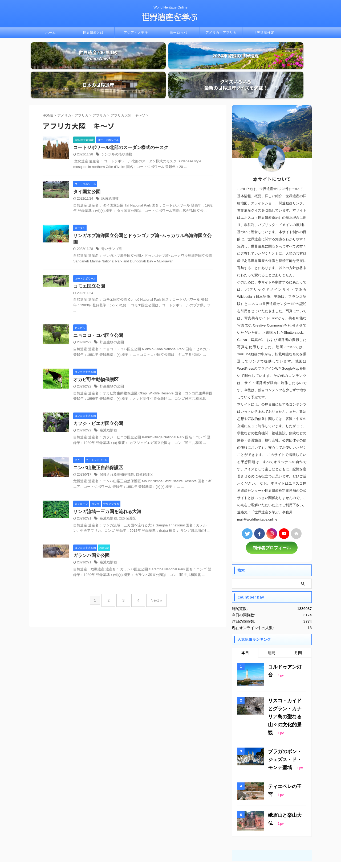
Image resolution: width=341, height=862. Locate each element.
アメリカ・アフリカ (221, 33)
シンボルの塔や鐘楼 (115, 129)
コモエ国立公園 (88, 256)
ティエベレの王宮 (284, 747)
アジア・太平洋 (136, 33)
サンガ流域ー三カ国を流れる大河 (105, 483)
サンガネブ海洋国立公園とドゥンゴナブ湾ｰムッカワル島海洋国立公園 (140, 211)
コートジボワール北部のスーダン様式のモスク (118, 122)
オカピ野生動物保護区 (94, 350)
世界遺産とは (93, 33)
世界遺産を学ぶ (170, 845)
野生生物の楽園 (111, 313)
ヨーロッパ (178, 33)
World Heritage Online (170, 837)
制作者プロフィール (272, 522)
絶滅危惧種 (109, 174)
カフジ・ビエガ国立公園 (96, 395)
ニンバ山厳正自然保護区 (96, 439)
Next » (152, 570)
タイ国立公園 (86, 167)
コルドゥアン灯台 (284, 640)
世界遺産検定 (263, 33)
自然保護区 (141, 446)
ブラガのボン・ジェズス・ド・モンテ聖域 (286, 721)
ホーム (50, 33)
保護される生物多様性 (116, 446)
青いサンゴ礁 (110, 218)
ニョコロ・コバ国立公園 (96, 306)
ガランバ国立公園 (90, 528)
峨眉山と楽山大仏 (284, 775)
